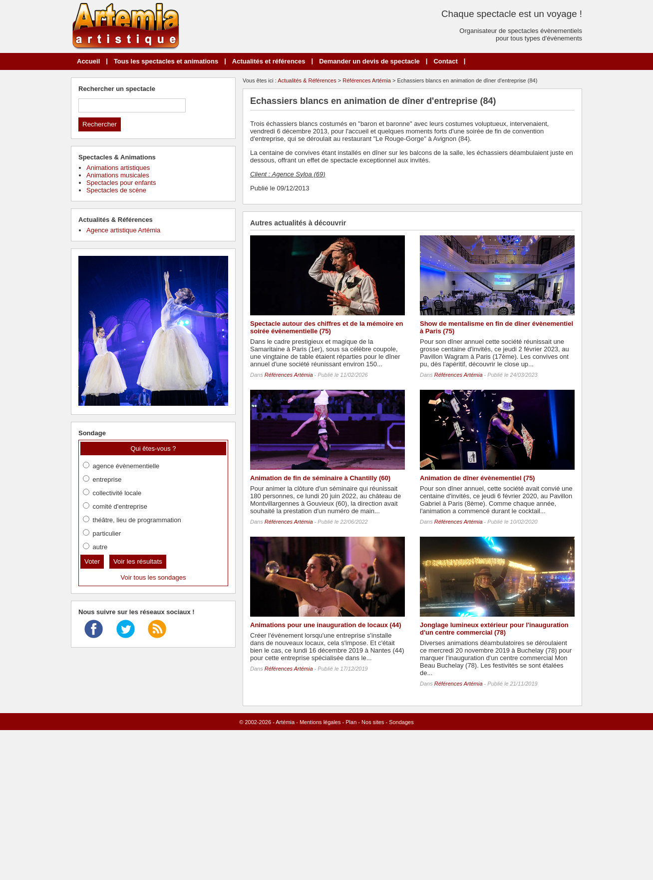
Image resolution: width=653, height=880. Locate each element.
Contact (445, 61)
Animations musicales (117, 175)
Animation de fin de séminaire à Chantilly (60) (320, 478)
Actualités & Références (307, 80)
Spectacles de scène (116, 190)
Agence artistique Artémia (123, 230)
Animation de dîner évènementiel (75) (477, 478)
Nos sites (372, 722)
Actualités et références (269, 61)
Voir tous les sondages (153, 577)
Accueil (88, 61)
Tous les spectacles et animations (166, 61)
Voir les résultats (137, 561)
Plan (350, 722)
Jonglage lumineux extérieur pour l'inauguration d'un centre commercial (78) (494, 628)
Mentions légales (320, 722)
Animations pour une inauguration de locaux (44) (325, 625)
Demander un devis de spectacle (369, 61)
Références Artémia (366, 80)
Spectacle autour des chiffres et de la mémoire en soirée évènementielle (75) (326, 327)
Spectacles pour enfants (121, 182)
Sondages (401, 722)
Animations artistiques (118, 167)
